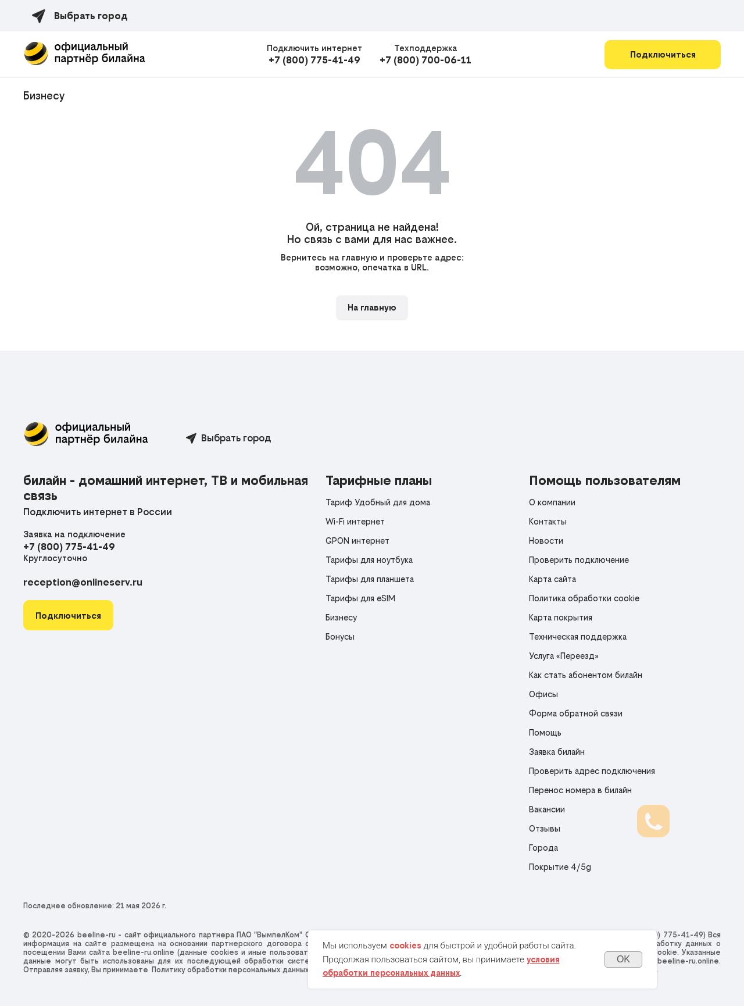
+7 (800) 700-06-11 (425, 60)
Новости (546, 540)
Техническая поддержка (578, 636)
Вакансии (547, 809)
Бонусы (340, 636)
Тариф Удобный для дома (378, 502)
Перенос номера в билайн (580, 790)
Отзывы (544, 828)
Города (543, 847)
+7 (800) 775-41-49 (314, 60)
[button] (68, 615)
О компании (552, 502)
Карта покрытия (560, 617)
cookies (405, 945)
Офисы (543, 694)
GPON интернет (357, 540)
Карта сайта (552, 579)
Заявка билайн (557, 752)
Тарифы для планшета (370, 579)
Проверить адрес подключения (592, 771)
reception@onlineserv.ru (82, 582)
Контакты (548, 521)
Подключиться (663, 54)
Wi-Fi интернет (355, 521)
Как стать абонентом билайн (585, 675)
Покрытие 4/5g (560, 867)
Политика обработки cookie (584, 598)
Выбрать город (236, 438)
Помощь (545, 732)
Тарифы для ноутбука (369, 560)
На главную (372, 307)
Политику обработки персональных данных (230, 969)
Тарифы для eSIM (360, 598)
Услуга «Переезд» (564, 656)
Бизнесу (44, 96)
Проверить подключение (579, 560)
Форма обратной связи (576, 713)
